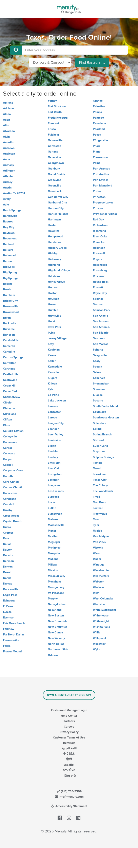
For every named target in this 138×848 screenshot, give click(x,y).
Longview (54, 485)
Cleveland (9, 414)
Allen (6, 119)
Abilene (8, 102)
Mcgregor (54, 542)
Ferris (7, 646)
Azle (6, 204)
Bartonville (10, 216)
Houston (53, 298)
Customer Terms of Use (69, 737)
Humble (53, 310)
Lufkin (52, 508)
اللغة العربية (69, 748)
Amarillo (8, 142)
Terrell (97, 468)
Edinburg (9, 600)
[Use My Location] (16, 50)
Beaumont (10, 238)
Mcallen (53, 536)
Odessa (53, 655)
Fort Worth (55, 112)
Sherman (99, 389)
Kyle (50, 389)
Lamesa (53, 406)
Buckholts (9, 323)
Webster (98, 581)
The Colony (100, 485)
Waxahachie (101, 570)
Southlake (99, 412)
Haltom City (56, 208)
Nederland (54, 610)
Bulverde (9, 329)
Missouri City (56, 576)
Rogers (97, 259)
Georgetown (56, 163)
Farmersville (11, 640)
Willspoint (99, 638)
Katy (51, 344)
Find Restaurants (92, 62)
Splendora (99, 423)
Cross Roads (11, 515)
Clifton (7, 419)
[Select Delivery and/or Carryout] (50, 62)
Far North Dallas (13, 634)
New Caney (55, 632)
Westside (99, 604)
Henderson (55, 242)
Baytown (9, 233)
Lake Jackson (57, 400)
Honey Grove (56, 281)
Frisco (52, 129)
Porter (97, 191)
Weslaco (98, 587)
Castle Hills (10, 374)
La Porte (53, 395)
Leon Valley (55, 434)
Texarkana (99, 474)
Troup (96, 519)
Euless (7, 612)
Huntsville (54, 315)
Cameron (9, 346)
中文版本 (69, 754)
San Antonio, (101, 327)
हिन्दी (69, 759)
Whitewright (101, 621)
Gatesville (54, 157)
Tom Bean (99, 502)
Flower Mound (12, 651)
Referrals (69, 743)
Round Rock (101, 281)
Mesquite (54, 553)
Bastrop (8, 221)
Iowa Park (54, 327)
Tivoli (96, 496)
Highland (54, 265)
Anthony (8, 165)
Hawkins (53, 231)
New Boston (56, 615)
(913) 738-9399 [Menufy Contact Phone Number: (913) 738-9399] (69, 791)
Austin (7, 187)
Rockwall (99, 253)
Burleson (9, 334)
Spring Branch (102, 434)
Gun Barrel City (58, 197)
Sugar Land (100, 446)
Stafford (98, 440)
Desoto (7, 572)
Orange (98, 100)
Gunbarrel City (57, 202)
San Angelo (100, 315)
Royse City (100, 293)
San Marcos (100, 344)
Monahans (54, 581)
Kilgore (52, 378)
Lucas (52, 502)
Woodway (99, 644)
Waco (96, 553)
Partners (69, 721)
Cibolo (7, 402)
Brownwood (11, 312)
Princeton (99, 197)
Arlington (9, 170)
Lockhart (53, 479)
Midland (53, 559)
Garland (53, 151)
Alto (5, 125)
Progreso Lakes (103, 202)
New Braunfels (57, 621)
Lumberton (55, 513)
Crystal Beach (12, 521)
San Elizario (101, 332)
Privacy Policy (69, 732)
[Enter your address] (75, 50)
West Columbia (103, 598)
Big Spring (10, 272)
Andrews (9, 148)
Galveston (54, 146)
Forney (52, 100)
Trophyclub (100, 513)
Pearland (99, 129)
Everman (8, 617)
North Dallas (56, 644)
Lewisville (54, 440)
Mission (53, 570)
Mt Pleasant (56, 593)
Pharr (96, 146)
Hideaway (54, 259)
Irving (51, 332)
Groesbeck (55, 191)
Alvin (6, 136)
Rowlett (98, 287)
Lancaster (54, 412)
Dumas (7, 583)
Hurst (51, 321)
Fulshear (53, 134)
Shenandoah (101, 383)
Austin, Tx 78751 (14, 193)
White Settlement (104, 610)
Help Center (69, 715)
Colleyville (10, 436)
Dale (6, 538)
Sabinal (98, 298)
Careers (69, 726)
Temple (97, 463)
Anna (6, 159)
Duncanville (10, 589)
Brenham (9, 295)
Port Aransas (101, 168)
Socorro (98, 400)
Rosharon (99, 276)
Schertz (98, 349)
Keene (52, 355)
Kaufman (54, 349)
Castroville (10, 380)
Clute (6, 425)
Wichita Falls (101, 627)
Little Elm (54, 463)
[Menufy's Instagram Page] (69, 818)
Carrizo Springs (13, 357)
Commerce (10, 442)
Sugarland (99, 451)
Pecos (97, 134)
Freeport (53, 123)
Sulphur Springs (103, 457)
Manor (52, 530)
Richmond (99, 231)
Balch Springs (12, 210)
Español (69, 765)
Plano (96, 151)
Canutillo (9, 351)
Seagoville (100, 355)
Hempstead (55, 236)
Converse (9, 453)
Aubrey (7, 182)
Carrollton (9, 363)
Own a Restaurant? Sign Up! (69, 695)
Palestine (99, 106)
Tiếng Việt (69, 775)
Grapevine (54, 180)
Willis (96, 632)
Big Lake (9, 267)
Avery (7, 199)
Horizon (53, 287)
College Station (13, 431)
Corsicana (9, 498)
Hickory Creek (57, 248)
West (96, 593)
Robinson (99, 248)
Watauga (98, 564)
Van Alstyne (101, 536)
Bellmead (9, 255)
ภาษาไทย (69, 770)
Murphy (53, 598)
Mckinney (54, 547)
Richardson (100, 225)
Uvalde (97, 530)
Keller (52, 361)
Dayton (7, 549)
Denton (8, 566)
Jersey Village (57, 338)
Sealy (96, 361)
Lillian (52, 446)
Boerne (8, 283)
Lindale (53, 451)
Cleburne (9, 408)
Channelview (11, 397)
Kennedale (55, 366)
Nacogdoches (56, 604)
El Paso (8, 606)
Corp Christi (11, 482)
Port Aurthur (101, 174)
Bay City (8, 227)
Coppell (8, 465)
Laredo (52, 417)
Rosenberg (100, 265)
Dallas (7, 544)
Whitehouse (101, 615)
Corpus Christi (12, 487)
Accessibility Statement (69, 806)
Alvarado (9, 131)
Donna (7, 578)
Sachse (97, 304)
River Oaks (100, 236)
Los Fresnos (56, 491)
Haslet (52, 225)
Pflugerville (100, 140)
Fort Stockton (57, 106)
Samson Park (101, 310)
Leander (53, 429)
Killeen (52, 383)
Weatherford (101, 576)
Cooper (8, 459)
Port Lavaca (101, 180)
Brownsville (10, 306)
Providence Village (105, 214)
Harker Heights (58, 214)
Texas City (99, 479)
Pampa (97, 112)
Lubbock (53, 496)
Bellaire (8, 250)
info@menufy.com (69, 796)
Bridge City (10, 300)
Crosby (7, 510)
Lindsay (53, 457)
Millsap (52, 564)
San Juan (99, 338)
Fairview (8, 629)
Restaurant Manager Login (69, 710)
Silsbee (98, 395)
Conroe (8, 448)
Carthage (9, 368)
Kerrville (53, 372)
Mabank (53, 519)
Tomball (98, 508)
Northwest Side (58, 649)
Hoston (52, 293)
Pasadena (99, 123)
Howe (52, 304)
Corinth (8, 476)
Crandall (8, 504)
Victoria (98, 547)
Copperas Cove (13, 470)
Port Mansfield (102, 185)
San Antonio (101, 321)
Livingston (54, 474)
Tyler (96, 525)
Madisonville (56, 525)
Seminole (99, 378)
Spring (97, 429)
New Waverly (56, 638)
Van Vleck (99, 542)
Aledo (7, 114)
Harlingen (54, 219)
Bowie (7, 289)
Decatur (8, 555)
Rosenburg (100, 270)
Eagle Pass (10, 595)
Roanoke (98, 242)
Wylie (96, 649)
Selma (97, 372)
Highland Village (59, 270)
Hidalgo (53, 253)
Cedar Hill (9, 385)
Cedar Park (10, 391)
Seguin (97, 366)
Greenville (54, 185)
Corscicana (10, 493)
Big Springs (10, 278)
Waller (97, 559)
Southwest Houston (106, 417)
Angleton (9, 153)
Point (96, 163)
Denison (8, 561)
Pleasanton (100, 157)
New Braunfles (57, 627)
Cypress (8, 532)
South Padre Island (105, 406)
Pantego (98, 117)
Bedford (8, 244)
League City (56, 423)
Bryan (7, 317)
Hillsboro (54, 276)
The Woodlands (103, 491)
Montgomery (56, 587)
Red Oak (98, 219)
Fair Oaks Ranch (14, 623)
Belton (7, 261)
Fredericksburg (57, 117)
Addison (8, 108)
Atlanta (8, 176)
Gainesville (55, 140)
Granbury (54, 168)
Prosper (98, 208)
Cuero (7, 527)
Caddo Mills (11, 340)
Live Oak (54, 468)
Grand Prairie (56, 174)
